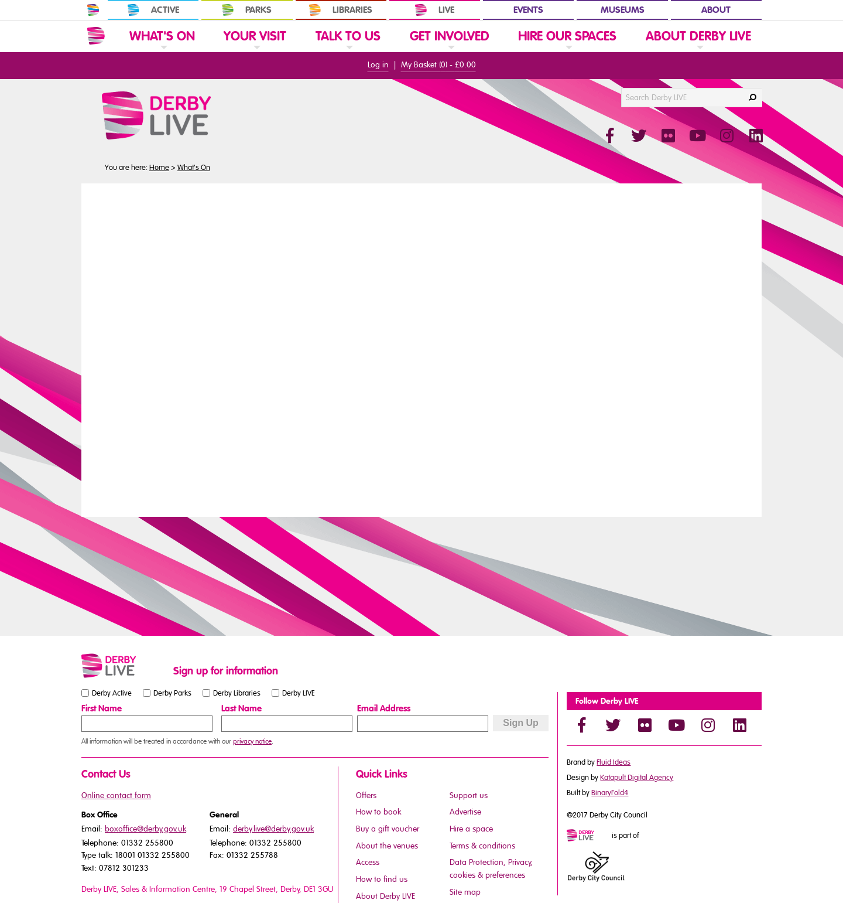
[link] (162, 51)
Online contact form (116, 795)
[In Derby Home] (93, 10)
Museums (623, 10)
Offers (366, 795)
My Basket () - (438, 65)
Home (159, 167)
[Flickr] (644, 725)
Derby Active (112, 693)
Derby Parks (172, 693)
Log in (378, 65)
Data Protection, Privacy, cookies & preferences (491, 868)
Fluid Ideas (613, 762)
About (716, 10)
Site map (465, 892)
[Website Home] (96, 35)
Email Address (383, 708)
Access (367, 862)
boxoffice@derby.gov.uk (145, 829)
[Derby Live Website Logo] (188, 115)
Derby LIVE (298, 693)
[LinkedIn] (739, 725)
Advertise (465, 812)
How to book (378, 812)
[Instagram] (707, 725)
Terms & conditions (482, 846)
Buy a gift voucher (387, 829)
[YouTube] (676, 725)
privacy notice (252, 741)
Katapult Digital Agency (636, 777)
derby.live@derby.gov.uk (273, 829)
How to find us (381, 879)
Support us (469, 795)
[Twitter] (613, 725)
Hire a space (471, 829)
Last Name (241, 708)
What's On (193, 167)
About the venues (387, 846)
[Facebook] (581, 725)
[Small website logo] (124, 665)
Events (528, 10)
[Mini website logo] (588, 836)
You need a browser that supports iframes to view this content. (421, 348)
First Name (101, 708)
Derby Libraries (237, 693)
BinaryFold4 (609, 793)
